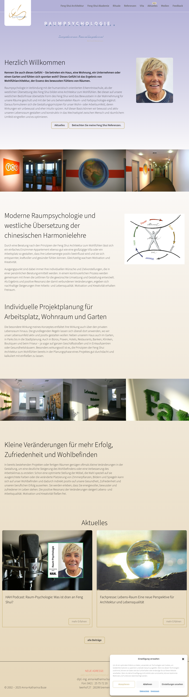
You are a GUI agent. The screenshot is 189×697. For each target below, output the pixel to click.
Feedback (178, 6)
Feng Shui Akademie (98, 6)
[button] (183, 659)
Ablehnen (147, 684)
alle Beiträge (95, 640)
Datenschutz (144, 691)
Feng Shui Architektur (72, 6)
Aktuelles (152, 6)
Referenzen (130, 6)
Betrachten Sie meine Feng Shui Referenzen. (96, 125)
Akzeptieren (123, 684)
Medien (165, 6)
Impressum (155, 691)
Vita (142, 6)
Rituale (116, 6)
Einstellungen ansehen (172, 684)
